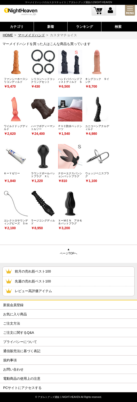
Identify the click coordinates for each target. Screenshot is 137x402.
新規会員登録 (13, 305)
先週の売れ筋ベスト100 (33, 281)
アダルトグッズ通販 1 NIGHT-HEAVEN (59, 397)
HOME (8, 35)
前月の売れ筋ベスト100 (33, 271)
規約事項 (10, 360)
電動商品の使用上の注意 (21, 378)
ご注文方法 (11, 323)
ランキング (84, 27)
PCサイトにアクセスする (22, 388)
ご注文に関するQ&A (18, 332)
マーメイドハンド (31, 35)
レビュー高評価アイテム (33, 291)
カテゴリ (16, 27)
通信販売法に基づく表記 (21, 351)
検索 (118, 27)
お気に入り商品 (15, 314)
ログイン (110, 10)
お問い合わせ (13, 369)
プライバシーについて (20, 342)
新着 (50, 27)
